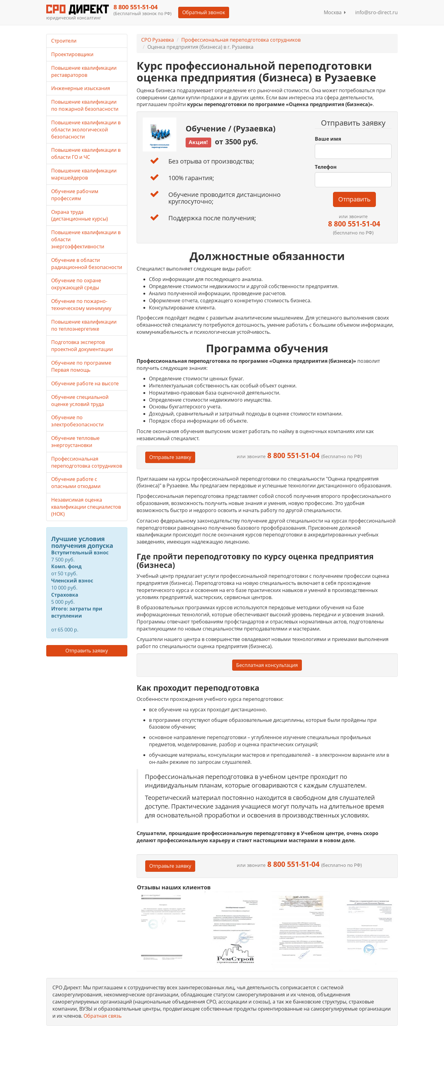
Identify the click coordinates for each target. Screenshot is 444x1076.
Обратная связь (102, 1015)
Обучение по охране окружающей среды (76, 284)
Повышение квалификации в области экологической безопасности (86, 129)
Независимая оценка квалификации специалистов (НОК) (86, 506)
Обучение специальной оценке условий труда (80, 401)
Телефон (326, 166)
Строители (63, 40)
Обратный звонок (203, 12)
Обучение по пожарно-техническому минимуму (81, 305)
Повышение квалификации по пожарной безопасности (84, 105)
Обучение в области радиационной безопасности (86, 264)
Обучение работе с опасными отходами (76, 483)
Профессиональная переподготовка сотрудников (241, 39)
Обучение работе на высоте (85, 383)
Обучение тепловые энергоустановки (75, 442)
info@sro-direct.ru (376, 12)
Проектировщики (72, 54)
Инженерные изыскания (80, 88)
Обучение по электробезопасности (77, 421)
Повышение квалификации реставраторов (84, 71)
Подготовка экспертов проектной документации (82, 346)
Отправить (354, 199)
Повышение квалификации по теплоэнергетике (84, 325)
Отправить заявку (86, 650)
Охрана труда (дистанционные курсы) (79, 215)
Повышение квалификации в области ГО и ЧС (86, 153)
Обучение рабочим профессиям (74, 195)
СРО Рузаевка (157, 39)
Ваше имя (328, 138)
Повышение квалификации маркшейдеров (84, 174)
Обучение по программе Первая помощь (81, 366)
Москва (335, 12)
